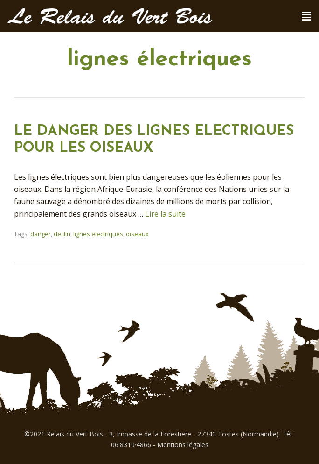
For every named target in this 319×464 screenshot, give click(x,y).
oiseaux (137, 234)
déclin (62, 234)
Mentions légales (182, 444)
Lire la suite (165, 214)
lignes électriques (98, 234)
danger (40, 234)
